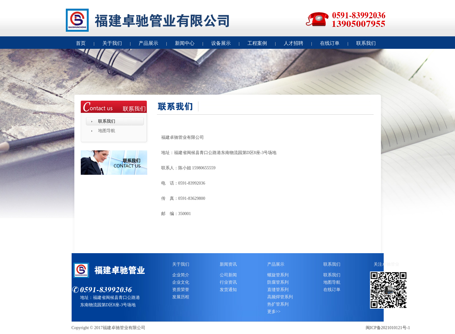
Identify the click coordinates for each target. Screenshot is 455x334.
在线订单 (329, 43)
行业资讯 (228, 282)
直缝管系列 (278, 289)
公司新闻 (228, 275)
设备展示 (221, 43)
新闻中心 (184, 43)
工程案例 (257, 43)
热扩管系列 (278, 304)
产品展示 (148, 43)
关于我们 (112, 43)
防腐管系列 (278, 282)
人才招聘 (293, 43)
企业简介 (180, 275)
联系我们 (366, 43)
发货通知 (228, 289)
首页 (81, 43)
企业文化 (180, 282)
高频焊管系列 (280, 297)
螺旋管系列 (278, 275)
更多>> (274, 311)
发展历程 (180, 297)
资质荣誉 (180, 289)
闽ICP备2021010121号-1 (388, 327)
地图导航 (106, 130)
